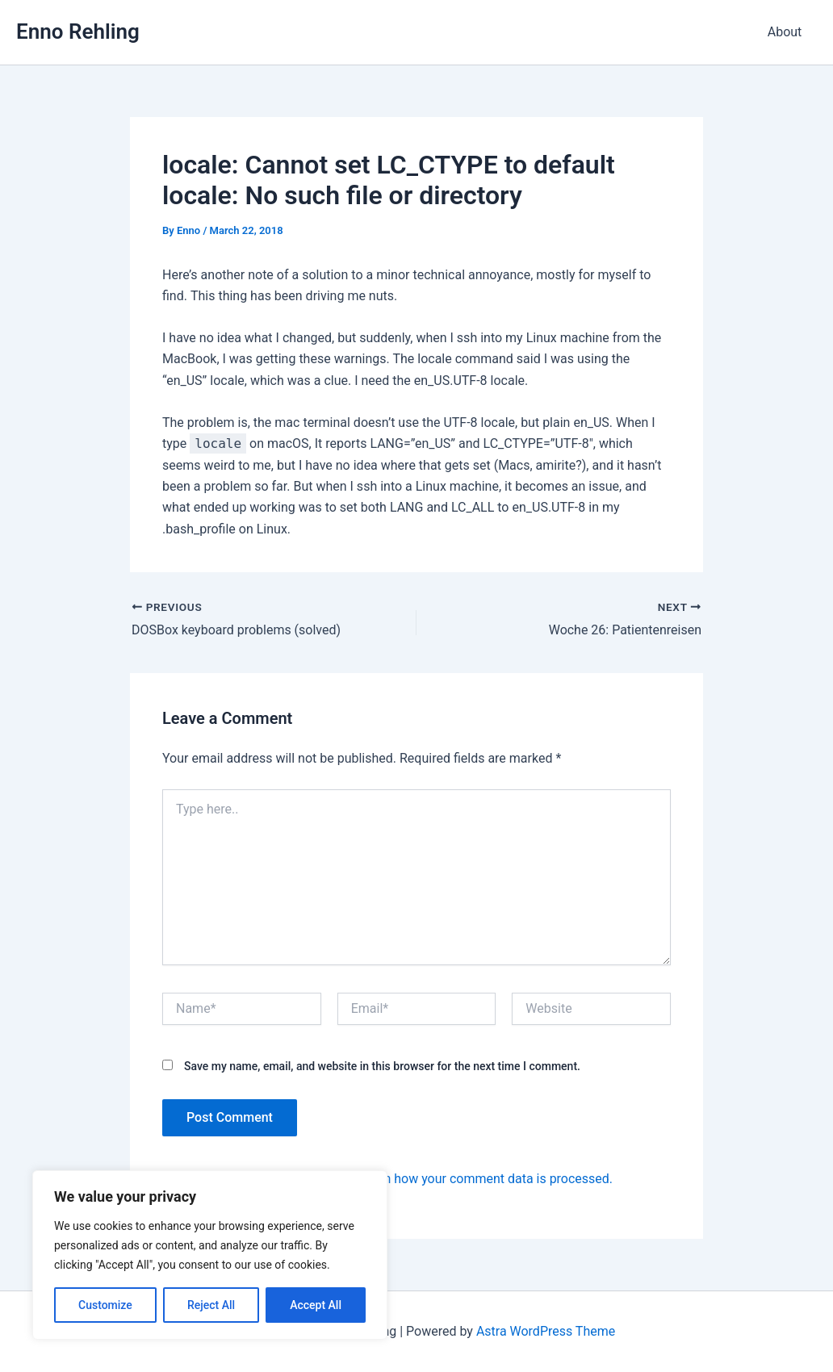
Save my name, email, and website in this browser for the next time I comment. (382, 1066)
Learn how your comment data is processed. (485, 1178)
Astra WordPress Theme (545, 1331)
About (786, 32)
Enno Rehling (78, 31)
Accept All (315, 1305)
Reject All (211, 1305)
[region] (209, 1255)
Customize (105, 1305)
